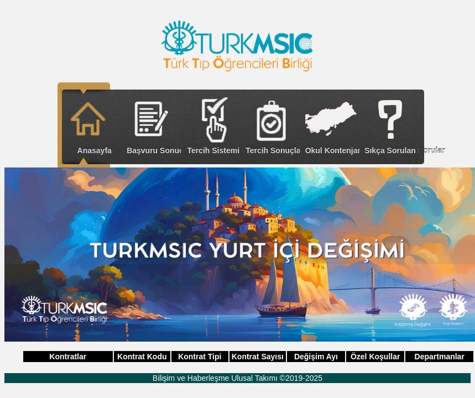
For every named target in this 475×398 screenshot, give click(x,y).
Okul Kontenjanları (332, 150)
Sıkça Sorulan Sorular (391, 150)
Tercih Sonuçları (273, 150)
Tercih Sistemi (213, 150)
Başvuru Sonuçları (154, 150)
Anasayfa (94, 150)
